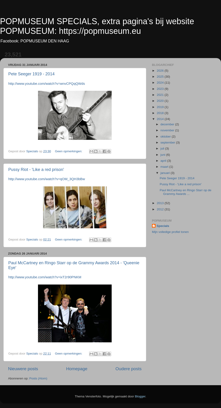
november (167, 130)
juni (163, 154)
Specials (163, 226)
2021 (161, 95)
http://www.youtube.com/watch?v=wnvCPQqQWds (46, 83)
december (167, 124)
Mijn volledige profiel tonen (170, 232)
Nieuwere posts (23, 368)
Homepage (76, 368)
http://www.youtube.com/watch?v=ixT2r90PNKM (44, 277)
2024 (161, 82)
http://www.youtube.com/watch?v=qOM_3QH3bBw (46, 179)
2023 (161, 89)
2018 (161, 113)
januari (165, 173)
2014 (161, 119)
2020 (161, 101)
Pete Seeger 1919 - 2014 (31, 74)
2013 (161, 203)
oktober (166, 136)
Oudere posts (129, 368)
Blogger (140, 396)
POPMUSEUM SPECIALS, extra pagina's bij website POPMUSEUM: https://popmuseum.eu (97, 26)
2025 (161, 76)
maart (164, 166)
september (168, 142)
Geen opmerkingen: (69, 151)
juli (162, 148)
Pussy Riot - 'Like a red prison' (36, 169)
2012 (161, 209)
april (163, 160)
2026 (161, 70)
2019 (161, 107)
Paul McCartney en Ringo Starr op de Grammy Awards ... (185, 192)
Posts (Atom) (38, 378)
